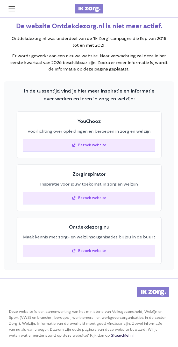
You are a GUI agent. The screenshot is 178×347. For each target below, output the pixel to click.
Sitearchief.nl (122, 336)
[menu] (11, 9)
